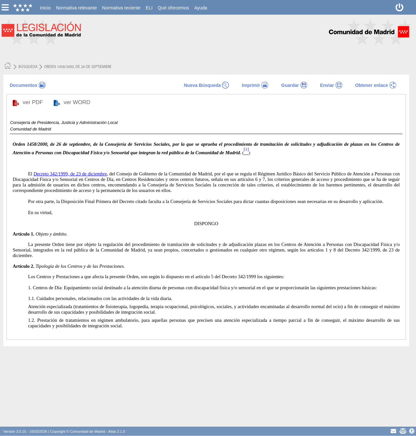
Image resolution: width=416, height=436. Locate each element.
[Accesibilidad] (412, 431)
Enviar (327, 85)
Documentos (23, 85)
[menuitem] (45, 7)
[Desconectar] (400, 7)
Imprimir (251, 85)
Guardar (290, 85)
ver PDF (34, 102)
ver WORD (78, 102)
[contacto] (393, 431)
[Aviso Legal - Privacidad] (402, 431)
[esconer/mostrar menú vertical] (5, 7)
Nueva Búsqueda (202, 85)
